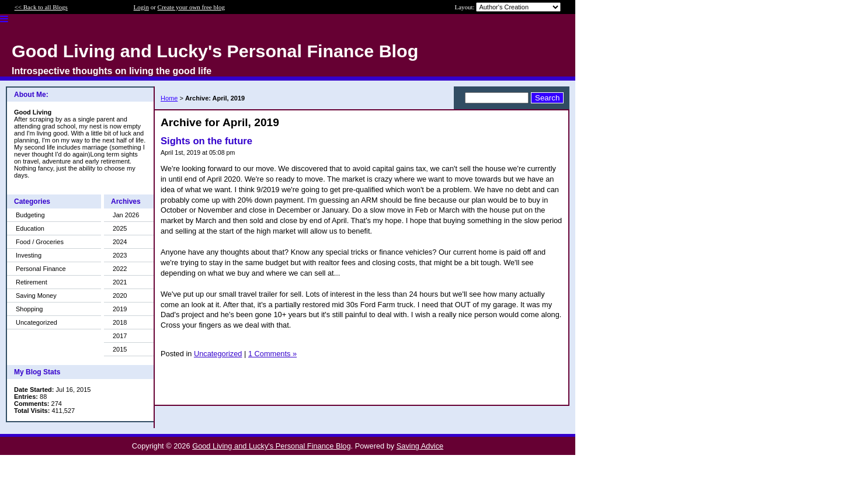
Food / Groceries (40, 241)
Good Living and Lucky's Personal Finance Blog (271, 446)
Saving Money (36, 295)
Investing (28, 255)
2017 (120, 335)
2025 (120, 228)
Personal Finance (41, 268)
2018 (120, 322)
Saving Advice (420, 446)
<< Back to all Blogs (41, 7)
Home (169, 98)
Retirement (31, 282)
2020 (120, 295)
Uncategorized (36, 322)
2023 (120, 255)
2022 (120, 268)
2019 (120, 308)
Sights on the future (206, 141)
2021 (120, 282)
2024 (120, 241)
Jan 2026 (126, 214)
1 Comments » (272, 353)
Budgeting (30, 214)
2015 (120, 349)
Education (30, 228)
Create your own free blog (191, 7)
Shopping (29, 308)
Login (141, 7)
